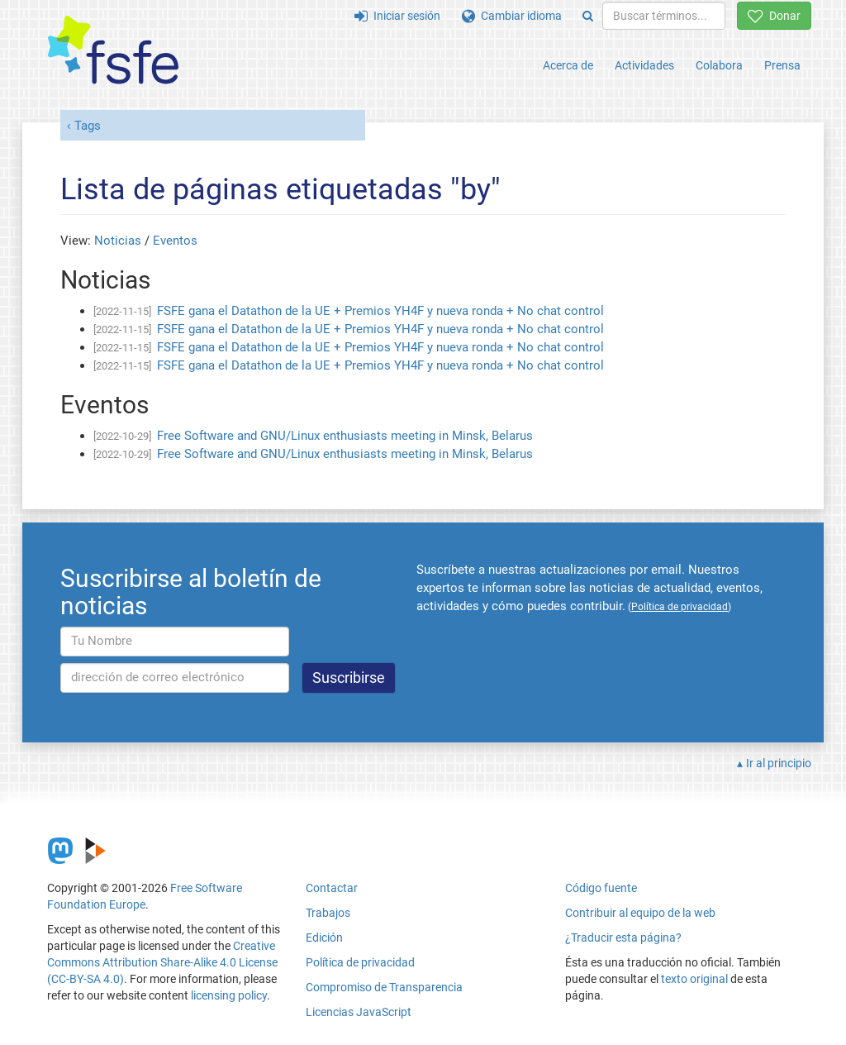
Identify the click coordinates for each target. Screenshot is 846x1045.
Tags (87, 125)
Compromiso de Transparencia (384, 987)
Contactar (332, 888)
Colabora (719, 65)
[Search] (588, 15)
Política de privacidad (360, 962)
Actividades (644, 65)
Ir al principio (778, 763)
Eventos (175, 240)
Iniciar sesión (397, 15)
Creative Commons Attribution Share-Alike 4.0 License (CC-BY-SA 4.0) (162, 962)
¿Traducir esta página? (623, 937)
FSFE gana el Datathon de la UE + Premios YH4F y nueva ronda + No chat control (380, 310)
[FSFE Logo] (113, 51)
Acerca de (568, 65)
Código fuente (601, 888)
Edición (324, 937)
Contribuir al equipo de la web (640, 912)
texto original (694, 978)
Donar (774, 15)
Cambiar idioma (512, 15)
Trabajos (328, 912)
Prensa (782, 65)
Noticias (117, 240)
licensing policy (229, 995)
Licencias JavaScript (358, 1012)
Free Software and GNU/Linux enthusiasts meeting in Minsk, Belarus (345, 435)
